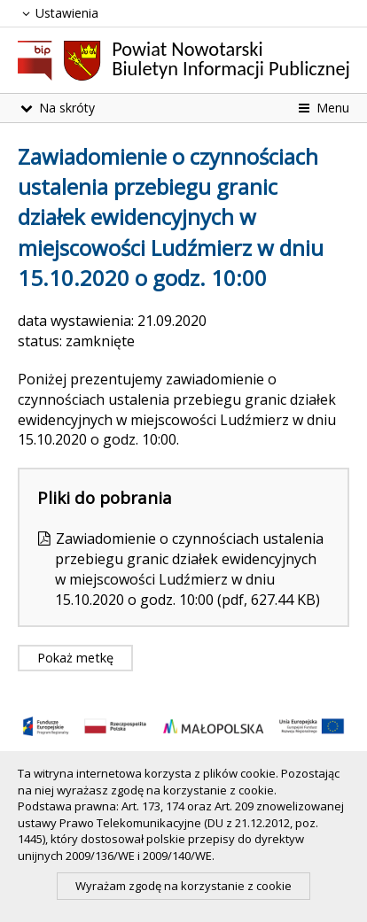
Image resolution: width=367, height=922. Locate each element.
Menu (322, 107)
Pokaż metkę (75, 657)
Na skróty (56, 107)
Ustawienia (58, 12)
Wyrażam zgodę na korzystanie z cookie (183, 886)
